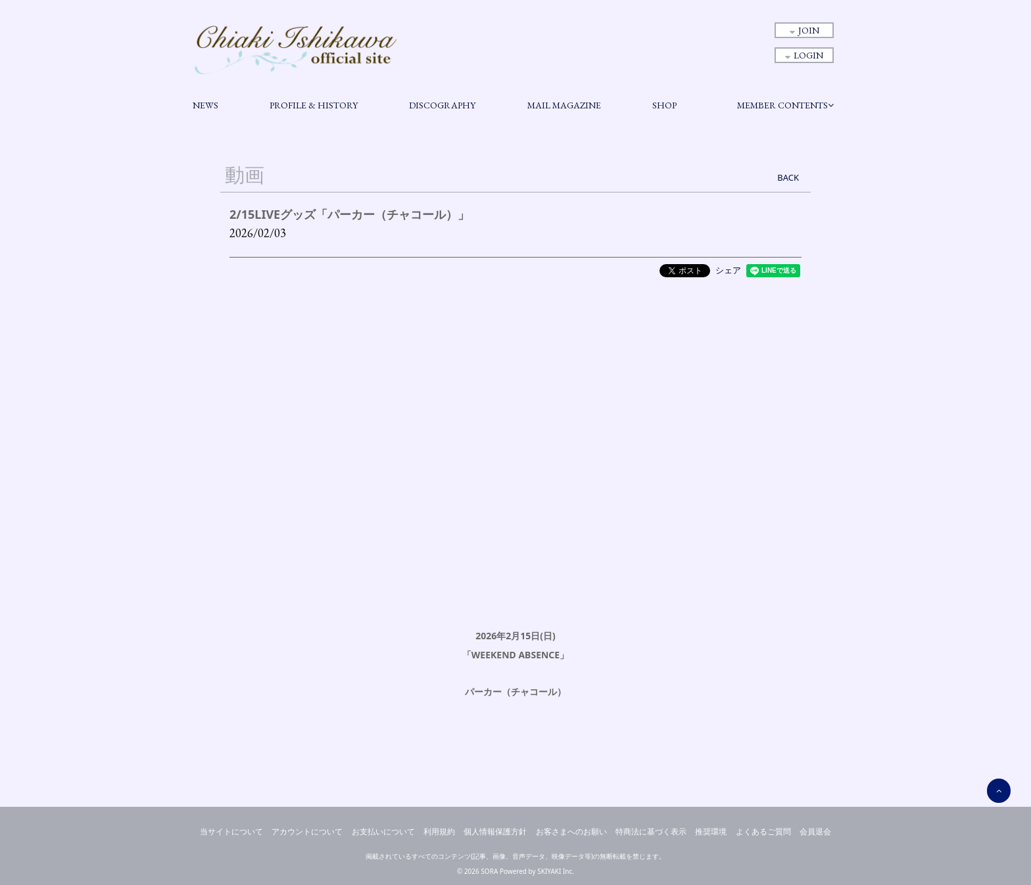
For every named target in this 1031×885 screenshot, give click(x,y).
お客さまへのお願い (571, 831)
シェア (728, 270)
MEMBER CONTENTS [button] (785, 105)
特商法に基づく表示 (650, 831)
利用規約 (439, 831)
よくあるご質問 (763, 831)
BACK (788, 177)
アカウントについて (307, 831)
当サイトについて (231, 831)
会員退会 (815, 831)
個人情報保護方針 (495, 831)
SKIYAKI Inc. (555, 871)
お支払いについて (383, 831)
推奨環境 (711, 831)
